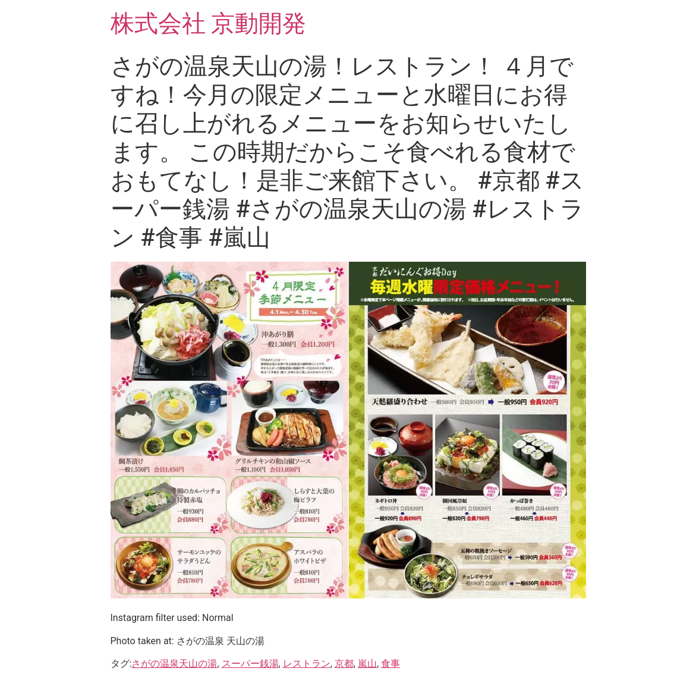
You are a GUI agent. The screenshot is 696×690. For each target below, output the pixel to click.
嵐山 (367, 663)
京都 (344, 663)
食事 (390, 663)
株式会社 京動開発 (209, 23)
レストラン (306, 663)
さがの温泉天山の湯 (174, 663)
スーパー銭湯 (250, 663)
